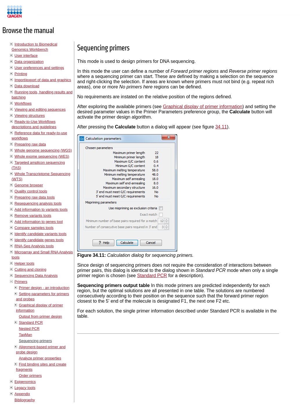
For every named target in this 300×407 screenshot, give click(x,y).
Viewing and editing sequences (40, 109)
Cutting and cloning (30, 269)
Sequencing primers (35, 341)
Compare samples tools (34, 228)
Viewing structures (30, 115)
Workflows (23, 103)
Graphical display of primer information (202, 106)
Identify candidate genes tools (39, 240)
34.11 (221, 126)
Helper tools (24, 263)
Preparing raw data (30, 144)
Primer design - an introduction (44, 288)
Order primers (30, 375)
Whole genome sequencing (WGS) (43, 150)
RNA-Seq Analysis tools (34, 246)
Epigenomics (25, 381)
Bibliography (25, 400)
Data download (27, 86)
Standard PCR (31, 322)
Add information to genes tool (39, 221)
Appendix (22, 394)
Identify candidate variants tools (40, 234)
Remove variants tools (33, 215)
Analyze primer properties (40, 358)
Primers (21, 281)
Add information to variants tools (41, 209)
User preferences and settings (39, 68)
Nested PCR (29, 328)
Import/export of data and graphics (43, 80)
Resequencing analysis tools (38, 203)
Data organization (29, 61)
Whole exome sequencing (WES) (42, 156)
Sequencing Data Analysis (36, 275)
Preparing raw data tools (35, 197)
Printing (21, 74)
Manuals (30, 14)
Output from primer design (40, 316)
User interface (26, 55)
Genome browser (29, 185)
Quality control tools (31, 191)
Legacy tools (25, 388)
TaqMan (25, 334)
